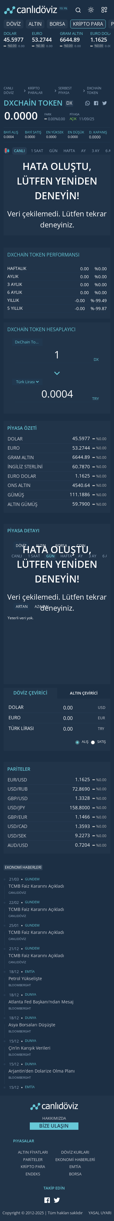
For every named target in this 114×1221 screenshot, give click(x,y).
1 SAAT (37, 151)
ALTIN (35, 24)
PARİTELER (33, 1159)
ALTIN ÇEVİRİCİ (84, 693)
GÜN (53, 151)
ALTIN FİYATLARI (33, 1152)
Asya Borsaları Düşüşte (32, 1024)
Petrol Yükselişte (25, 978)
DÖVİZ (13, 24)
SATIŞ (101, 742)
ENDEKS (33, 1174)
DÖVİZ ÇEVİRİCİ (30, 693)
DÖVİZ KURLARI (75, 1152)
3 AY (95, 151)
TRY (95, 398)
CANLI (19, 151)
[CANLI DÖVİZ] (30, 10)
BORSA (57, 24)
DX (96, 359)
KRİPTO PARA (88, 24)
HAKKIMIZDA (54, 1118)
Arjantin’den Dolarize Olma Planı (42, 1071)
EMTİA (75, 1166)
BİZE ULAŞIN (54, 1126)
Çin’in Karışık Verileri (29, 1048)
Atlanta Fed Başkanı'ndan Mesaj (41, 1001)
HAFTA (69, 151)
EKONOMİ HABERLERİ (75, 1159)
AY (83, 151)
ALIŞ (85, 742)
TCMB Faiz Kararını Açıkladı (36, 886)
